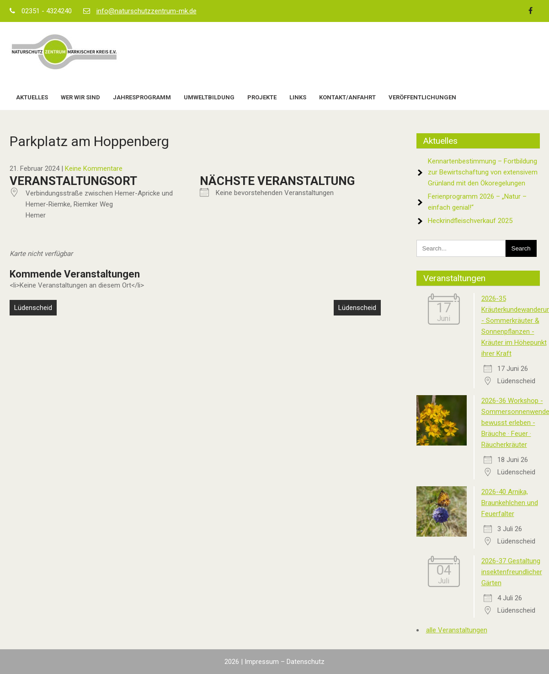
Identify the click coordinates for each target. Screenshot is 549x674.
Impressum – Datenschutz (285, 662)
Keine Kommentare (94, 168)
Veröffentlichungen (422, 97)
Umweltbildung (209, 97)
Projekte (262, 97)
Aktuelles (32, 97)
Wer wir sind (80, 97)
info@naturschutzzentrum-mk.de (146, 11)
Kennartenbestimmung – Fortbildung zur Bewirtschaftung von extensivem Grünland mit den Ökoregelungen (483, 172)
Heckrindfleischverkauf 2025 (470, 221)
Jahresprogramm (142, 97)
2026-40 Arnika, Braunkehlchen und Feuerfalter (509, 503)
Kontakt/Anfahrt (347, 97)
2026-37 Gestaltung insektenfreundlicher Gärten (511, 572)
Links (297, 97)
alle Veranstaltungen (456, 630)
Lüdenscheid (33, 308)
